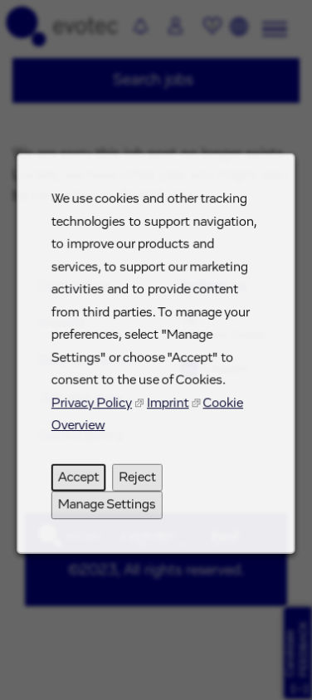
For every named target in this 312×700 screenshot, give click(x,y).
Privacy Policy (94, 415)
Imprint (167, 415)
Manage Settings (108, 513)
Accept (81, 486)
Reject (138, 486)
